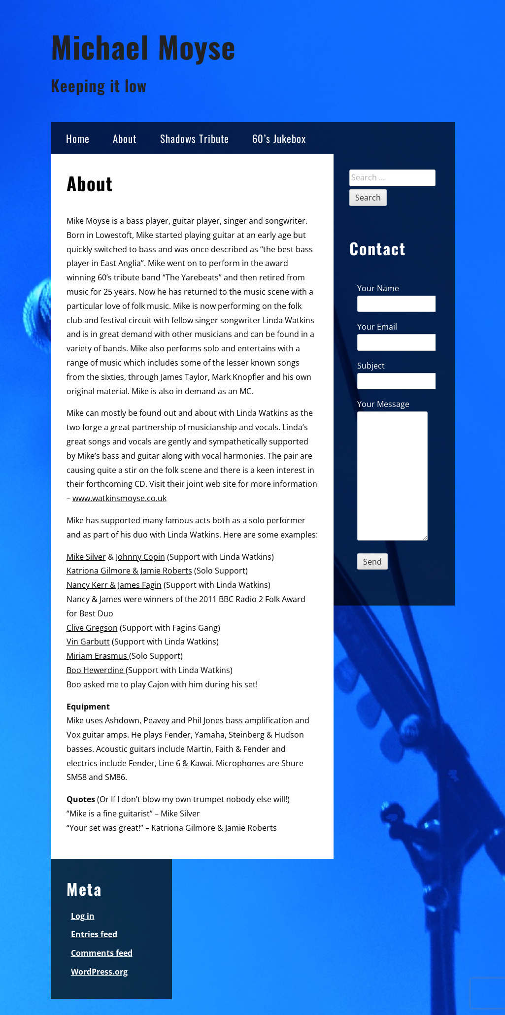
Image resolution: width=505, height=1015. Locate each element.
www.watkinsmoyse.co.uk (119, 498)
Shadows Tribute (194, 138)
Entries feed (94, 934)
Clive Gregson (92, 627)
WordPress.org (99, 971)
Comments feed (102, 952)
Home (78, 138)
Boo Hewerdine (96, 670)
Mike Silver (86, 556)
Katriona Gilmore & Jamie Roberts (129, 570)
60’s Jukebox (279, 138)
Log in (83, 916)
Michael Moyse (143, 46)
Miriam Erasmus (98, 655)
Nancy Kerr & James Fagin (114, 584)
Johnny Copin (140, 556)
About (124, 138)
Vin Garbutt (88, 641)
